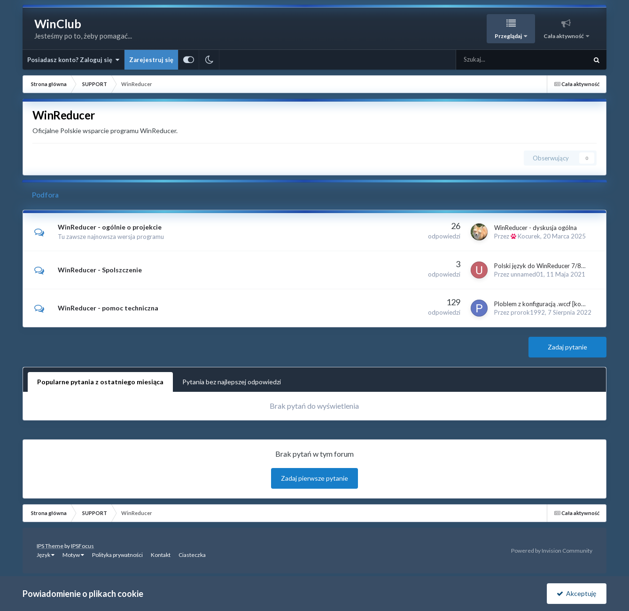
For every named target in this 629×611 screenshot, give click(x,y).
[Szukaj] (500, 60)
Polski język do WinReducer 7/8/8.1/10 (548, 266)
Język (45, 554)
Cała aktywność (564, 36)
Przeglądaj (509, 36)
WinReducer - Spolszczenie (100, 270)
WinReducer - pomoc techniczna (108, 308)
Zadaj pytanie (567, 347)
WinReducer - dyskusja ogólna (535, 227)
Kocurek (529, 236)
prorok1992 (528, 312)
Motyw (73, 554)
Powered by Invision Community (551, 550)
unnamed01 (527, 274)
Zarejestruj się (151, 59)
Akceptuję (576, 593)
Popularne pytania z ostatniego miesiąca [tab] (100, 382)
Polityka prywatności (117, 554)
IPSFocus (82, 545)
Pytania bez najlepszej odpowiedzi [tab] (231, 382)
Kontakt (161, 554)
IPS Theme (50, 545)
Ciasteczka (192, 554)
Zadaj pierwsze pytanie (314, 478)
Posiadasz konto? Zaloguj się (73, 60)
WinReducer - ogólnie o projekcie (110, 227)
